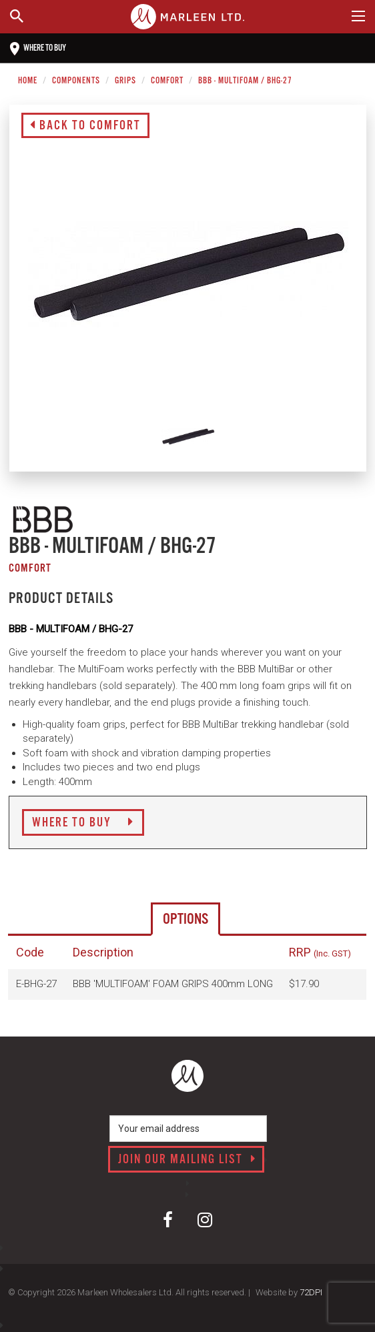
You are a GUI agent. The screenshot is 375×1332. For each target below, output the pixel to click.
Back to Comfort (85, 126)
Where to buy (38, 48)
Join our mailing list (187, 1160)
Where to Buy (83, 823)
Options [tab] (185, 919)
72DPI (311, 1292)
